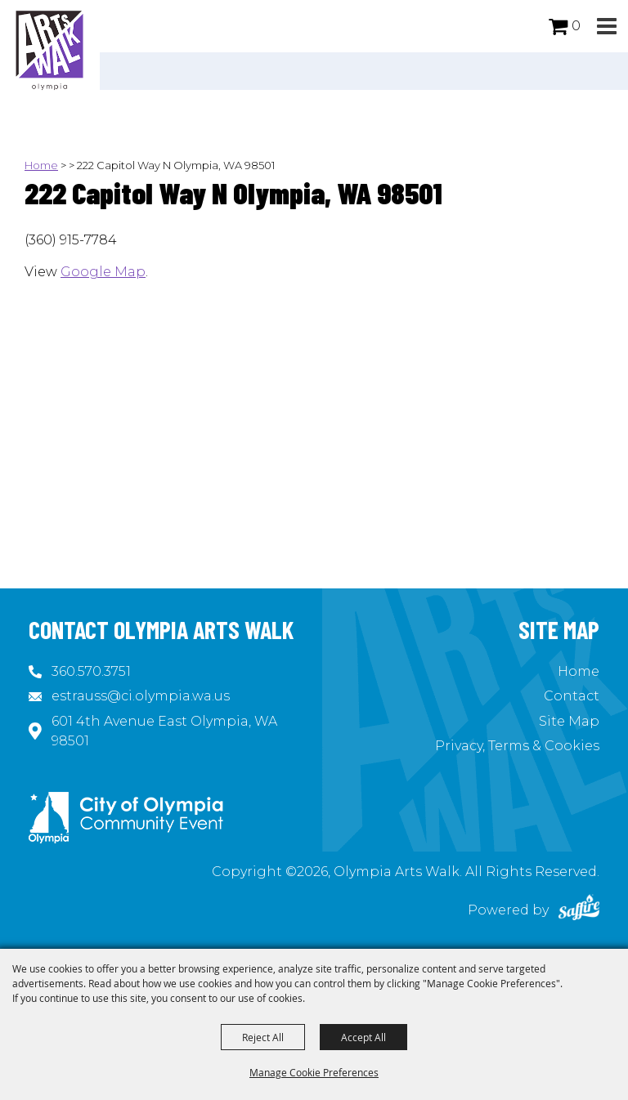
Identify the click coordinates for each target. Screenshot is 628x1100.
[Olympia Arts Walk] (50, 49)
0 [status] (576, 26)
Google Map (103, 271)
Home (41, 165)
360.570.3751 (91, 671)
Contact (571, 696)
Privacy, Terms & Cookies (517, 745)
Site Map (569, 721)
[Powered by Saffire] (578, 910)
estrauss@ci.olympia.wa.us (141, 696)
